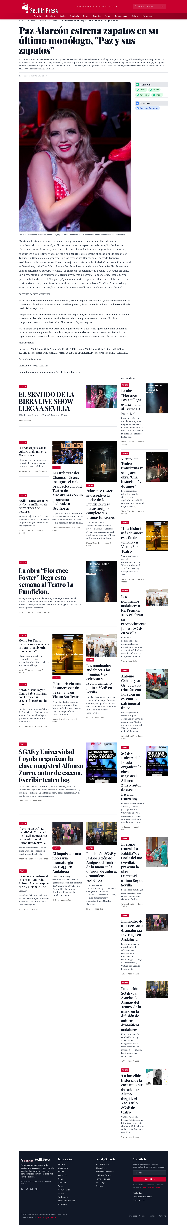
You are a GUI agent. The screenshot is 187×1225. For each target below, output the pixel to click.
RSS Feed (62, 1204)
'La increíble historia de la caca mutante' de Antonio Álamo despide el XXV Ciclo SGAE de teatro (34, 883)
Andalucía (74, 16)
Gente (86, 16)
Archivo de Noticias (66, 1201)
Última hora (50, 16)
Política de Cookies (104, 1175)
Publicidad (137, 1193)
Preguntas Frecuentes (142, 1197)
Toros (107, 16)
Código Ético (101, 1168)
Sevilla (62, 16)
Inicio (21, 21)
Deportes (97, 16)
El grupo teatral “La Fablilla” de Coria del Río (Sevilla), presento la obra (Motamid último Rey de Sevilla (33, 836)
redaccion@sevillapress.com (49, 1217)
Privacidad (132, 1216)
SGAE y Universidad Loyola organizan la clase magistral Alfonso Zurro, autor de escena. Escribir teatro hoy (131, 776)
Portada (37, 16)
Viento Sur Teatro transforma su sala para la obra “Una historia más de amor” (34, 645)
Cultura (135, 16)
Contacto (99, 1186)
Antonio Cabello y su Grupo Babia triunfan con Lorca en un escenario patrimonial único (33, 697)
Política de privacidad (151, 1187)
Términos (152, 1216)
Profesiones (147, 16)
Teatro (54, 21)
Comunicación (121, 16)
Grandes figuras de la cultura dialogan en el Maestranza (33, 451)
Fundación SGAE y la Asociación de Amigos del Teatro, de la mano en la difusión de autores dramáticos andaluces (101, 866)
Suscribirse (150, 1179)
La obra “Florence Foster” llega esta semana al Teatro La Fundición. (131, 402)
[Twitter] (26, 1189)
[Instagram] (31, 1189)
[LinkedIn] (36, 1189)
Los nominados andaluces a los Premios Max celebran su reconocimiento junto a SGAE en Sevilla (99, 678)
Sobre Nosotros (102, 1164)
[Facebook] (22, 1189)
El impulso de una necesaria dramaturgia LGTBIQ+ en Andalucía (66, 862)
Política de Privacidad (105, 1171)
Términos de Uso (103, 1179)
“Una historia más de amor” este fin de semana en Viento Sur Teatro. (66, 690)
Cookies (142, 1216)
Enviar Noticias (139, 1200)
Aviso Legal (100, 1182)
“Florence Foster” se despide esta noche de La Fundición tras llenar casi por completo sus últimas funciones (100, 504)
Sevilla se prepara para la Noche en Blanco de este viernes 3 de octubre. (33, 506)
